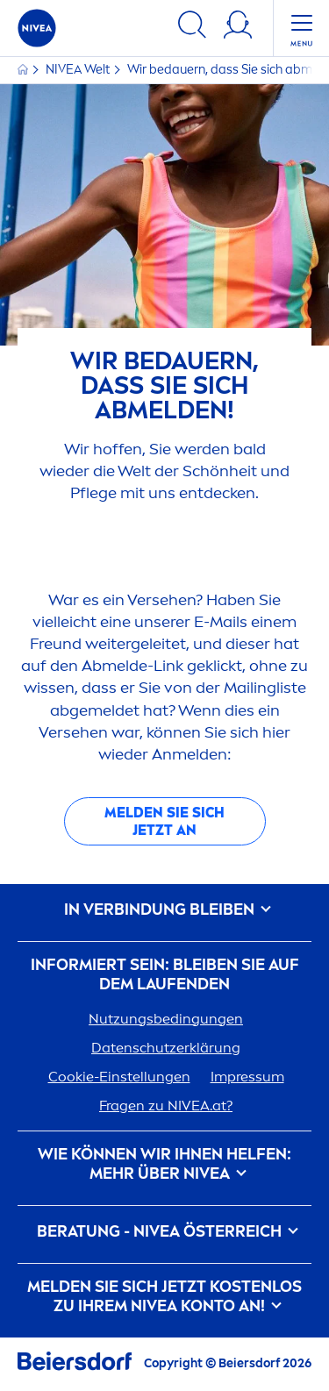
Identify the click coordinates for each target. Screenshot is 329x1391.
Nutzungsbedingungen (166, 1018)
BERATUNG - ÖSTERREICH (164, 1232)
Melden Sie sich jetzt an (164, 821)
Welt (79, 69)
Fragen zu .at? (165, 1105)
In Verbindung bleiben (164, 910)
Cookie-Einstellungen (119, 1076)
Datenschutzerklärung (165, 1047)
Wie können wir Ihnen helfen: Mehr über (164, 1164)
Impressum (247, 1076)
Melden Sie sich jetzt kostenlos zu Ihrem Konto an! (164, 1297)
